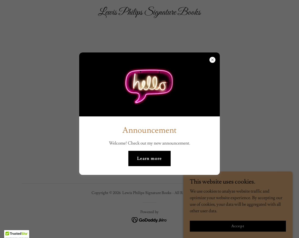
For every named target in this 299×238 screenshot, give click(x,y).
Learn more (149, 158)
